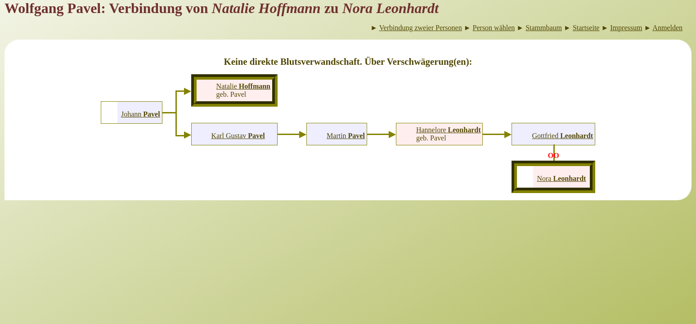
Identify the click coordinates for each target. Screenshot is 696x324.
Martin (346, 136)
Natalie (243, 86)
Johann (140, 114)
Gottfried (562, 136)
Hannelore (448, 130)
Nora (561, 178)
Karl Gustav (238, 136)
